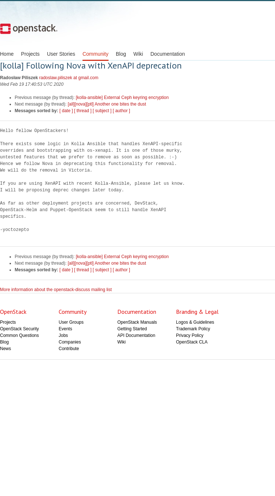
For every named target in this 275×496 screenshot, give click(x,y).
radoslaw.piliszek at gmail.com (68, 77)
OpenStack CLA (192, 342)
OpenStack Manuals (137, 322)
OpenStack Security (19, 328)
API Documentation (136, 335)
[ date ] (66, 110)
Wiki (138, 54)
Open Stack (29, 28)
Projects (30, 54)
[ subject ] (102, 110)
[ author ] (121, 110)
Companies (70, 342)
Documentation (167, 54)
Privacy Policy (189, 335)
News (5, 348)
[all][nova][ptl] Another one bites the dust (107, 104)
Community (95, 54)
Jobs (63, 335)
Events (65, 328)
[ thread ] (82, 110)
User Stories (61, 54)
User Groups (71, 322)
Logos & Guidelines (195, 322)
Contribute (69, 348)
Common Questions (19, 335)
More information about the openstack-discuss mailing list (56, 289)
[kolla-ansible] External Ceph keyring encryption (122, 97)
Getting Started (132, 328)
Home (7, 54)
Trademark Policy (193, 328)
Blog (121, 54)
